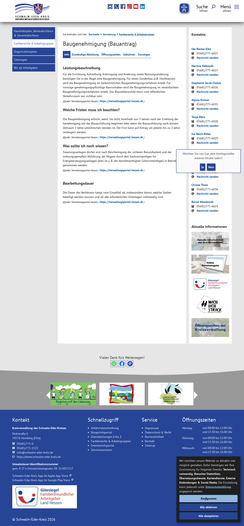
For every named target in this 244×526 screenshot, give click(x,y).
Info (66, 54)
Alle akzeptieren (208, 516)
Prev (46, 395)
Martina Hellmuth (202, 66)
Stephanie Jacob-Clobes (206, 83)
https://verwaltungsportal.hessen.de (122, 101)
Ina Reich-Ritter (201, 134)
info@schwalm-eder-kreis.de (35, 452)
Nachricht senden (207, 58)
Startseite (94, 34)
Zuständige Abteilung (85, 54)
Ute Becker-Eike (201, 49)
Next (198, 395)
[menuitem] (33, 33)
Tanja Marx (198, 117)
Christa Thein (199, 185)
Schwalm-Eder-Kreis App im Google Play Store (42, 480)
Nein (211, 167)
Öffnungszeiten (111, 54)
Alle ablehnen (208, 507)
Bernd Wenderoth (202, 202)
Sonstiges (144, 54)
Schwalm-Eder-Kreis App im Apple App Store (41, 476)
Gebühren (129, 54)
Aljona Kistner (200, 100)
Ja (202, 167)
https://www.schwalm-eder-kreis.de (39, 457)
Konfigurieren (208, 498)
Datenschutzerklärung (218, 487)
